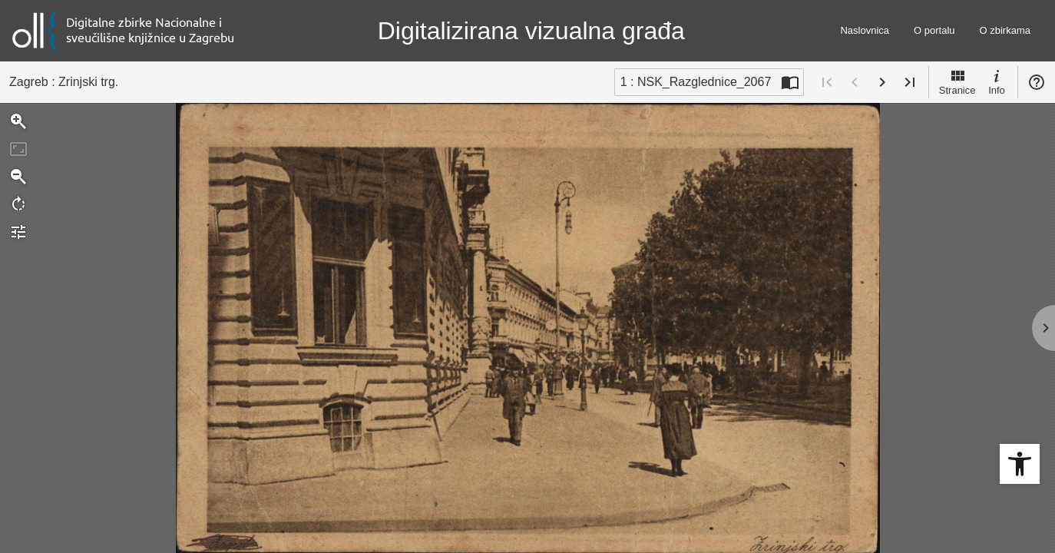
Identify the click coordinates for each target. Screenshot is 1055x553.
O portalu (934, 30)
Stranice (957, 81)
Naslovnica (864, 30)
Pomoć (1036, 82)
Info (996, 81)
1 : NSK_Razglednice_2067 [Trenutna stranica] (696, 81)
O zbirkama (1005, 30)
